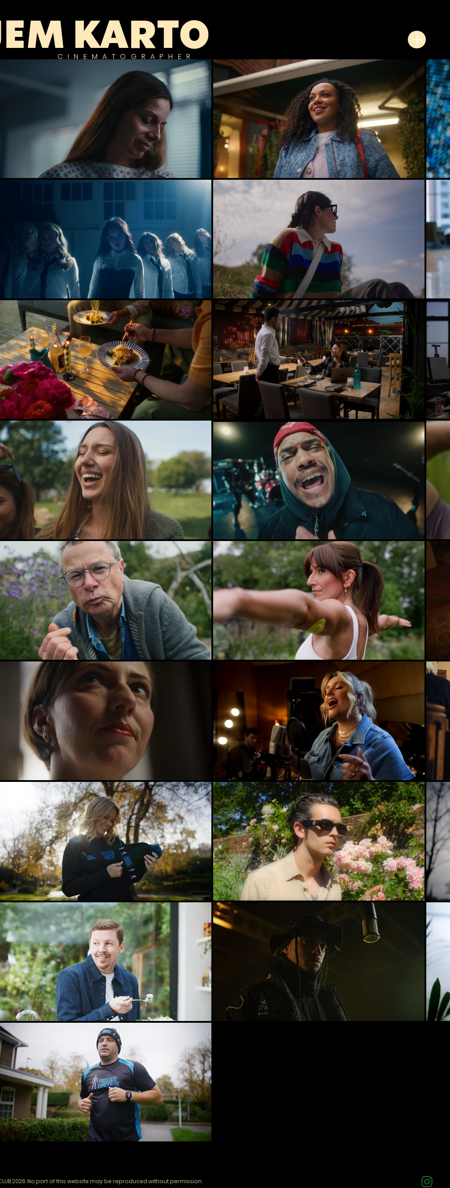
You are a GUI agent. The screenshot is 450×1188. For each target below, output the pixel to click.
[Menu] (417, 39)
